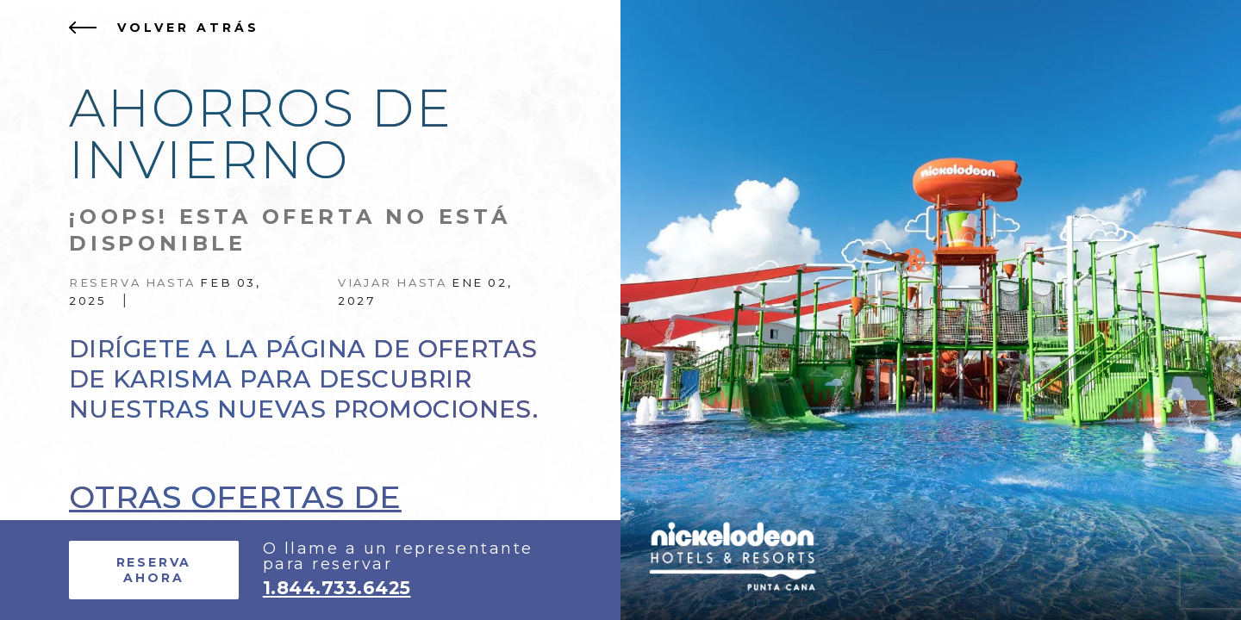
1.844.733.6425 (337, 587)
